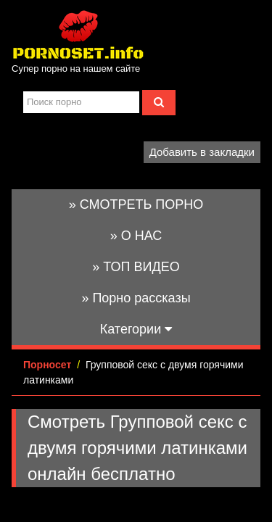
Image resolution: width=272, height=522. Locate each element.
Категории (136, 329)
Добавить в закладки (202, 152)
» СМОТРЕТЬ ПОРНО (136, 204)
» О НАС (136, 235)
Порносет (47, 364)
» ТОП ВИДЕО (135, 267)
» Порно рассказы (135, 298)
